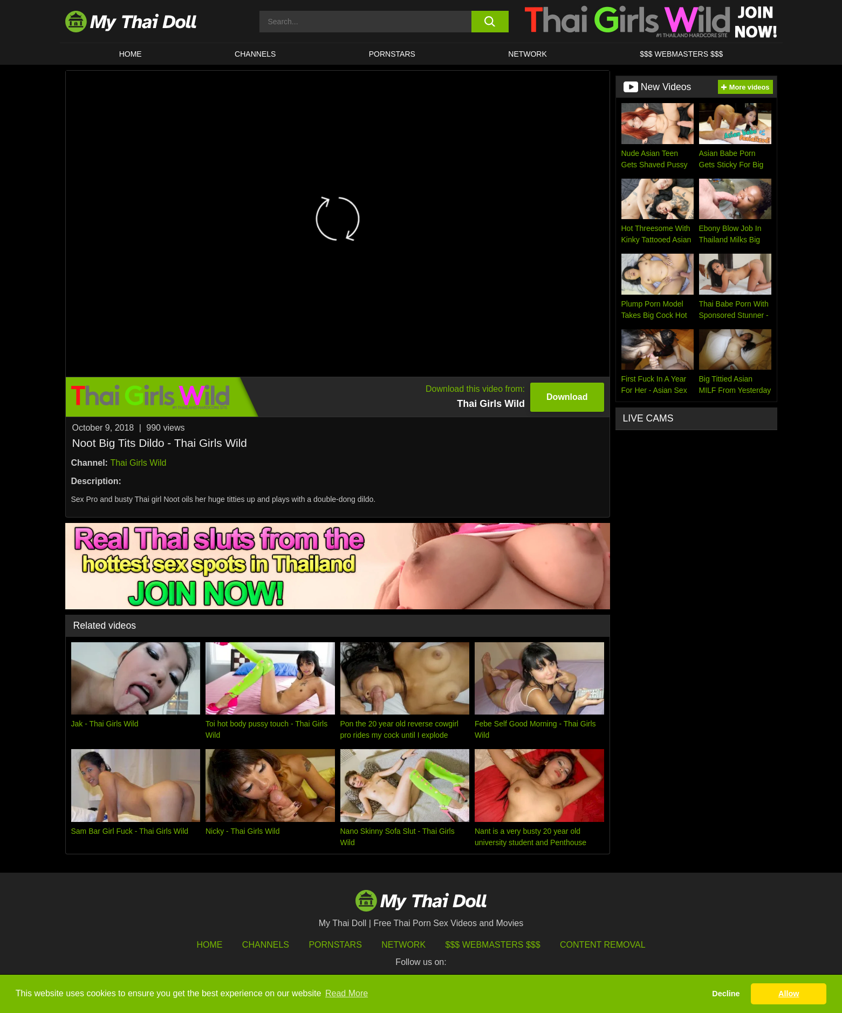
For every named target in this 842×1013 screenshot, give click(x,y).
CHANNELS (255, 54)
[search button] (490, 21)
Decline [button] (726, 993)
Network (527, 54)
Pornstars (392, 54)
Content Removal (603, 944)
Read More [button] (346, 993)
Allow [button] (788, 993)
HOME (130, 54)
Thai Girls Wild (138, 462)
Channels (265, 944)
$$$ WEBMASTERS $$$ (681, 54)
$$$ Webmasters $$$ (493, 944)
